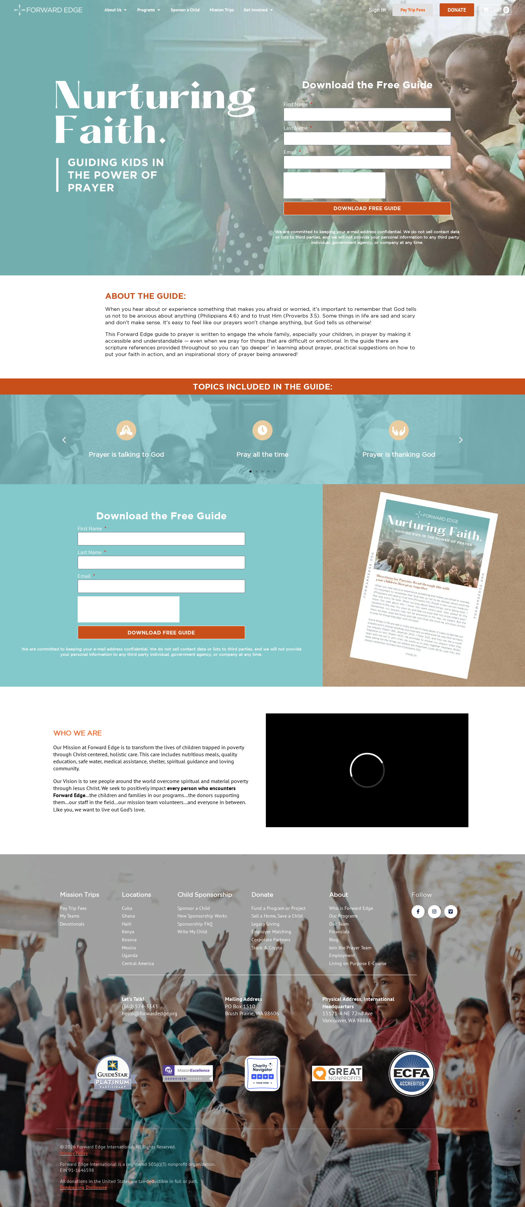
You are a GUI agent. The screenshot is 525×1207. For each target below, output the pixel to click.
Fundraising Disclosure (83, 1187)
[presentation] (334, 185)
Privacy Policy (74, 1153)
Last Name (296, 127)
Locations (136, 894)
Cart (496, 9)
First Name (296, 104)
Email (291, 152)
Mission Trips (79, 894)
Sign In (377, 10)
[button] (64, 440)
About (338, 894)
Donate (262, 894)
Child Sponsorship (204, 894)
